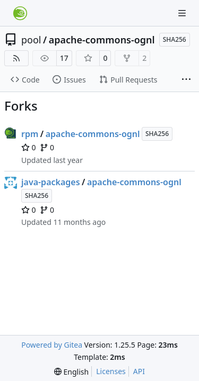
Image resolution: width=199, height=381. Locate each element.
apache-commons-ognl (102, 39)
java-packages (50, 182)
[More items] (186, 80)
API (139, 371)
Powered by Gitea (51, 345)
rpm (29, 134)
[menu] (71, 372)
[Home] (20, 13)
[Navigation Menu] (183, 13)
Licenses (111, 371)
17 (64, 58)
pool (31, 39)
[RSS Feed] (16, 58)
